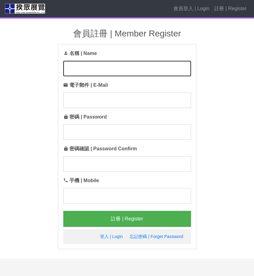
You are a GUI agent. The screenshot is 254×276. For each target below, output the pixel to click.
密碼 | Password (88, 116)
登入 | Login (111, 236)
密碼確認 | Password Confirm (103, 148)
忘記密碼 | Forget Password (156, 236)
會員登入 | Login (191, 8)
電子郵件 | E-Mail (88, 85)
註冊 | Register (230, 8)
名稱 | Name (83, 53)
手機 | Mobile (84, 180)
